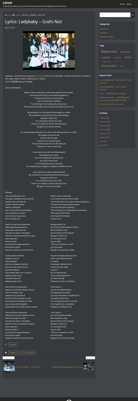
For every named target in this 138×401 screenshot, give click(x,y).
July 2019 (103, 141)
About (129, 4)
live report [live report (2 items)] (117, 57)
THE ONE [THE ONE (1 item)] (122, 66)
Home (122, 4)
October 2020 (105, 125)
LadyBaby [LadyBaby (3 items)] (105, 57)
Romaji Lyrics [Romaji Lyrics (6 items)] (109, 65)
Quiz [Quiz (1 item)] (115, 61)
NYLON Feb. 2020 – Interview (111, 104)
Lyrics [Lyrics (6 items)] (128, 57)
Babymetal (104, 29)
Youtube (39, 76)
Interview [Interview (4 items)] (125, 51)
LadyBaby (12, 353)
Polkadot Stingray (107, 37)
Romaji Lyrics (30, 353)
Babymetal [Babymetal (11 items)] (109, 51)
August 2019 (105, 137)
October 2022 (105, 121)
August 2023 (105, 118)
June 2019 (103, 145)
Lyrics (21, 353)
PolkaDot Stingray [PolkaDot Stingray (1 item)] (106, 61)
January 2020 (105, 129)
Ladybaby (12, 345)
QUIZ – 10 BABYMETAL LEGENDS (113, 93)
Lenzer (7, 3)
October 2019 (105, 133)
